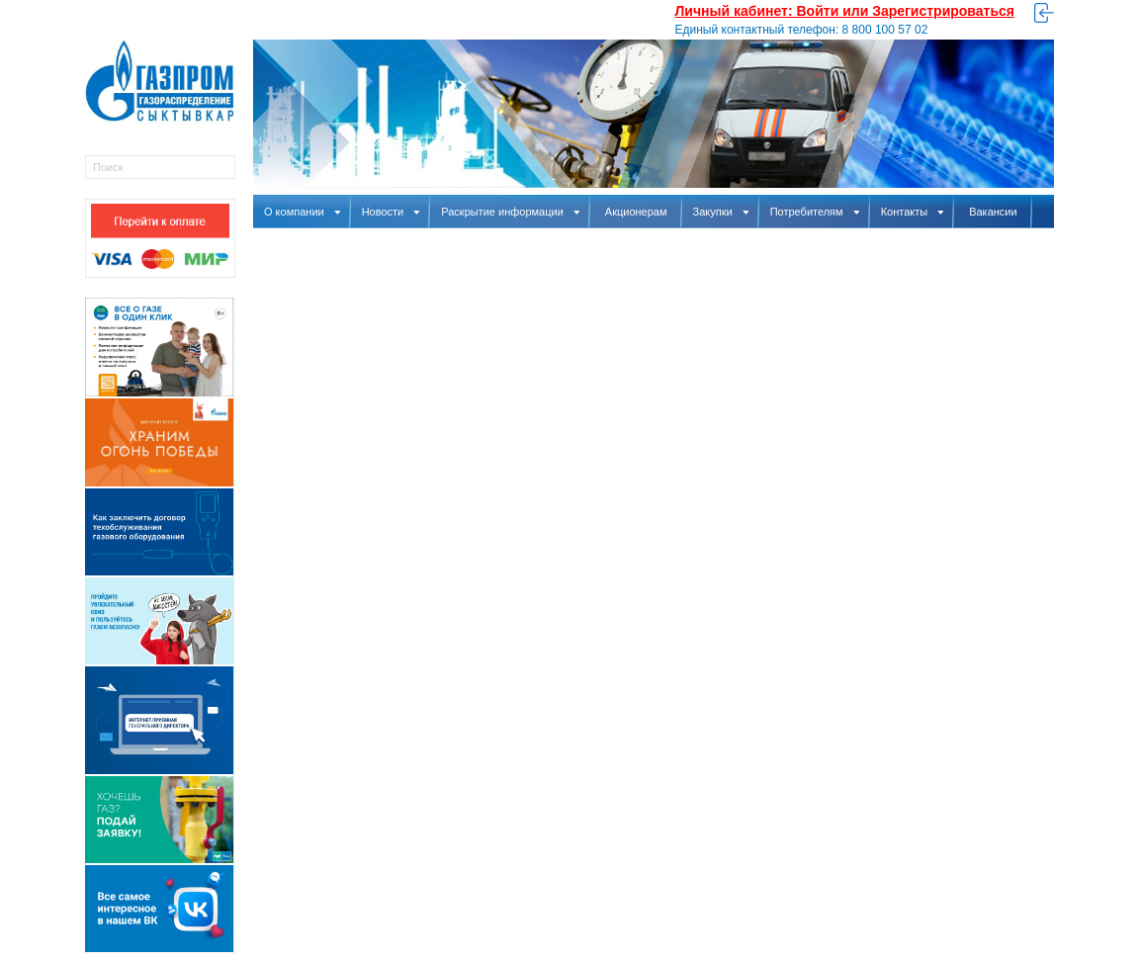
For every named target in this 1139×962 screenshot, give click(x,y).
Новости (391, 212)
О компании (302, 212)
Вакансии (993, 212)
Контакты (912, 212)
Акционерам (636, 212)
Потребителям (814, 212)
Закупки (720, 212)
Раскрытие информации (510, 212)
